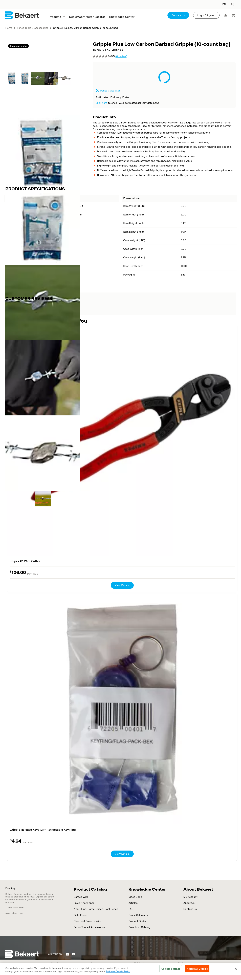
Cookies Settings (170, 968)
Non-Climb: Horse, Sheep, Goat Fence (96, 909)
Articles (133, 903)
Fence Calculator (110, 90)
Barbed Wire (81, 896)
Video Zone (135, 896)
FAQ (130, 909)
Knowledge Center (122, 16)
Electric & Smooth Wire (87, 921)
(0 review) (121, 56)
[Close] (235, 968)
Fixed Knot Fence (84, 903)
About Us (188, 903)
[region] (120, 969)
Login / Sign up (206, 15)
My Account (190, 896)
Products (55, 16)
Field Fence (80, 915)
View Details (122, 585)
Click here (101, 102)
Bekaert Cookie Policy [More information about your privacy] (118, 971)
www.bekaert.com (14, 913)
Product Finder (137, 921)
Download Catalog (139, 927)
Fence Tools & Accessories (89, 927)
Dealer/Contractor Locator (87, 16)
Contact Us (178, 15)
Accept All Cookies (197, 968)
